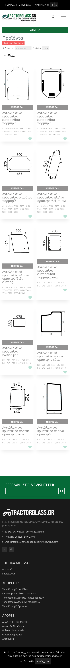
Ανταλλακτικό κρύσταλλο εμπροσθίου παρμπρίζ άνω (47, 272)
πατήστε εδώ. (27, 661)
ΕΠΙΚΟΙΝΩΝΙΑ (25, 5)
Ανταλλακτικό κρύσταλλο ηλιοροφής (12, 351)
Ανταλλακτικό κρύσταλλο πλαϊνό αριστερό (50, 431)
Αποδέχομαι (43, 661)
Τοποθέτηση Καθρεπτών (14, 606)
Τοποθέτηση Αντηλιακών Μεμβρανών (21, 601)
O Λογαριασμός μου (12, 634)
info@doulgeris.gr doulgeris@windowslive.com (34, 541)
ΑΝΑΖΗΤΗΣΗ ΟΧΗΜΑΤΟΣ (15, 621)
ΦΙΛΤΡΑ (35, 30)
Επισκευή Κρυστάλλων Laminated (19, 593)
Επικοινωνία (8, 573)
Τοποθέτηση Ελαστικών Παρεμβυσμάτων (23, 597)
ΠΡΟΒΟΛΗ (17, 107)
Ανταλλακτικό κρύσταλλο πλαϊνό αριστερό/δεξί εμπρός (15, 277)
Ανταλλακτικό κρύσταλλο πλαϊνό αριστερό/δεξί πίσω (51, 197)
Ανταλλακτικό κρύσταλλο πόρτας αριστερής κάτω (50, 356)
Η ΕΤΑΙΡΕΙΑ (9, 5)
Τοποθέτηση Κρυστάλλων (15, 589)
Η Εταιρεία (7, 569)
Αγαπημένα (8, 638)
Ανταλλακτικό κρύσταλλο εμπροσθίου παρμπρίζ (12, 118)
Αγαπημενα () (42, 5)
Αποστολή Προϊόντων (13, 626)
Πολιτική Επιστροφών (13, 630)
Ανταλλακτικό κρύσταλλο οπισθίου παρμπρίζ (17, 197)
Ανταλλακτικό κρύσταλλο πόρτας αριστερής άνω (15, 431)
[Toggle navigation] (63, 16)
